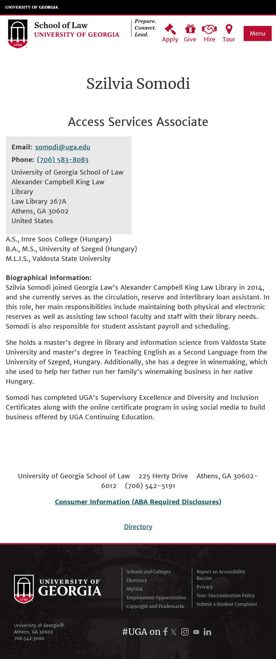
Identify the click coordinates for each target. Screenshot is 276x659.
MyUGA (134, 589)
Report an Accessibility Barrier (221, 575)
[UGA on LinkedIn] (207, 631)
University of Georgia (32, 7)
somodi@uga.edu (62, 147)
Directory (138, 527)
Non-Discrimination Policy (226, 595)
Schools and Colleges (148, 571)
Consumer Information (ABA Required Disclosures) (138, 502)
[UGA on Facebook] (166, 631)
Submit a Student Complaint (227, 604)
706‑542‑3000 (29, 638)
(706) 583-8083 (62, 159)
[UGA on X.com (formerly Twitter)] (174, 631)
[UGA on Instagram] (186, 631)
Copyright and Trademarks (155, 606)
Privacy (205, 587)
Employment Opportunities (156, 597)
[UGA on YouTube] (197, 631)
